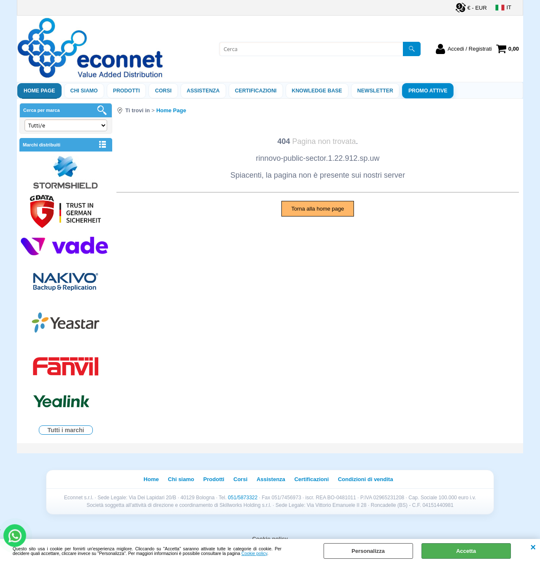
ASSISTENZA (203, 91)
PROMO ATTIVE (428, 91)
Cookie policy (254, 553)
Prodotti (126, 91)
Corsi (163, 91)
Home (151, 479)
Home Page (39, 91)
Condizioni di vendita (365, 479)
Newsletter (375, 91)
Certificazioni (256, 91)
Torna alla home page (317, 209)
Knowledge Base (317, 91)
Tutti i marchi (66, 430)
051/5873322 (242, 498)
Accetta (466, 551)
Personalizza (368, 551)
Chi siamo (84, 91)
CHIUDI (533, 547)
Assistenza (270, 479)
